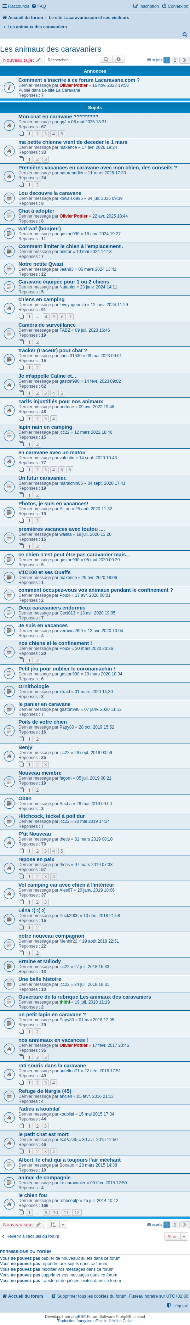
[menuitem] (38, 6)
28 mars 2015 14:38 (98, 1165)
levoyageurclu (72, 304)
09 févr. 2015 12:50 (108, 1182)
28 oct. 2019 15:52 (96, 727)
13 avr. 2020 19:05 (97, 613)
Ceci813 (67, 613)
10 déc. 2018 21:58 (102, 915)
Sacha (65, 803)
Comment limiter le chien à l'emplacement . (70, 246)
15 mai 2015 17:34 (96, 1114)
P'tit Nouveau (34, 834)
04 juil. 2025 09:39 (105, 198)
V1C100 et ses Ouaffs (44, 572)
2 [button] (175, 60)
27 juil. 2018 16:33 (91, 966)
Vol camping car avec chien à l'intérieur (66, 885)
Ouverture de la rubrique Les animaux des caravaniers (84, 997)
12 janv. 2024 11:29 (109, 304)
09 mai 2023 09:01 (104, 355)
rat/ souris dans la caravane (52, 1065)
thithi (64, 1002)
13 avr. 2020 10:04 (105, 630)
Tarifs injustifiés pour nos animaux (60, 401)
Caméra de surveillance (47, 325)
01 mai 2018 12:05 (96, 1019)
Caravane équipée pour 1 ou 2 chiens (63, 282)
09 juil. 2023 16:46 (92, 330)
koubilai (66, 1114)
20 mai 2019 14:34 (92, 821)
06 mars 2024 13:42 (97, 269)
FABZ (64, 330)
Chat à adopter (36, 211)
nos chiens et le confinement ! (55, 643)
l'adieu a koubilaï (38, 1109)
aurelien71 (69, 1070)
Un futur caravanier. (42, 478)
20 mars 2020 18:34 (103, 674)
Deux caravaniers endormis (52, 608)
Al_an (64, 508)
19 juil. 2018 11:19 (92, 1002)
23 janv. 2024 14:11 (98, 287)
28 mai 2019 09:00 (94, 803)
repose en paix (36, 859)
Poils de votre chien (42, 722)
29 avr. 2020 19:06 (99, 577)
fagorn (65, 778)
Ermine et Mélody (39, 961)
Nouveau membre (40, 773)
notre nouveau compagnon (51, 936)
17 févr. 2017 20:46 (110, 1045)
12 (77, 1212)
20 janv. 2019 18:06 (96, 890)
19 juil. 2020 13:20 (93, 534)
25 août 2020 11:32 (93, 508)
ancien (65, 1096)
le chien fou (32, 1195)
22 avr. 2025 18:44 (110, 216)
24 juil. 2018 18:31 (91, 984)
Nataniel (67, 287)
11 (66, 1212)
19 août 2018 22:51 (100, 941)
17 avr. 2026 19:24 (99, 147)
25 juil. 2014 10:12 (101, 1200)
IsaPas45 (68, 1139)
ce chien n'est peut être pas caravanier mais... (74, 554)
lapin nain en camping (45, 427)
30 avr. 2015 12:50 (99, 1139)
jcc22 (64, 432)
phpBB (77, 1316)
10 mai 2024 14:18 (93, 251)
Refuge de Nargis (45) (44, 1091)
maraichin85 (71, 483)
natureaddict (71, 172)
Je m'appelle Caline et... (47, 376)
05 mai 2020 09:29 (102, 559)
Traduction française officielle (82, 1321)
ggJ (63, 121)
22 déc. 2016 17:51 (102, 1070)
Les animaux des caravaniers (50, 49)
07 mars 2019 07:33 (94, 864)
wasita (65, 534)
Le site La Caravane (61, 90)
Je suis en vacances (43, 625)
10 (55, 1212)
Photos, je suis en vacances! (53, 503)
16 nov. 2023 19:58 (110, 85)
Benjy (25, 747)
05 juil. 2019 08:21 (93, 778)
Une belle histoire (39, 979)
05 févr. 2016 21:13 (95, 1096)
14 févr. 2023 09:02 (102, 381)
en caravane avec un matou (52, 452)
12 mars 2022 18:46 (93, 432)
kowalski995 (71, 198)
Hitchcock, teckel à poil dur (51, 816)
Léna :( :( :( (31, 910)
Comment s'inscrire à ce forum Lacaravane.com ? (79, 80)
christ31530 (70, 355)
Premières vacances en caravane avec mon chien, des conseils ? (97, 167)
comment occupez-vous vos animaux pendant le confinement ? (95, 590)
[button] (184, 60)
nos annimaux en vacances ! (53, 1040)
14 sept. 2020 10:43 (98, 457)
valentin (66, 457)
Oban (24, 798)
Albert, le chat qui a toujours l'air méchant (69, 1160)
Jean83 (66, 269)
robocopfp (69, 1200)
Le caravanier (72, 1182)
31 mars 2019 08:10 (94, 839)
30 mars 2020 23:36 (94, 648)
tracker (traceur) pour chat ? (52, 350)
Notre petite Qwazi (40, 264)
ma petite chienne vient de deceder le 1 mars (72, 142)
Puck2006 (69, 915)
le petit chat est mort (43, 1134)
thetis (64, 839)
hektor (65, 251)
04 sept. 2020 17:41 (107, 483)
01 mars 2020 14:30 (94, 691)
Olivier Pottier (73, 85)
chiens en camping (41, 299)
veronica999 (71, 630)
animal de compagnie (44, 1177)
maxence (68, 147)
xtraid (64, 691)
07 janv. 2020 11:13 (102, 709)
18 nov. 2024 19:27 (102, 233)
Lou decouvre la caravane (49, 193)
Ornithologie (33, 686)
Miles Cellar (123, 1321)
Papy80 (66, 727)
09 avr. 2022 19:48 (96, 406)
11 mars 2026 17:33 (107, 172)
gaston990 (69, 233)
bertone (66, 406)
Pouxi (64, 595)
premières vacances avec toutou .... (61, 529)
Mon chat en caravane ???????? (58, 116)
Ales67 (66, 890)
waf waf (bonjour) (39, 228)
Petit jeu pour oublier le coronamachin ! (66, 669)
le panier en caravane (44, 704)
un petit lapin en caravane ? (52, 1014)
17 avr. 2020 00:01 (92, 595)
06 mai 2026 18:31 (88, 121)
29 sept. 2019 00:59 (93, 752)
